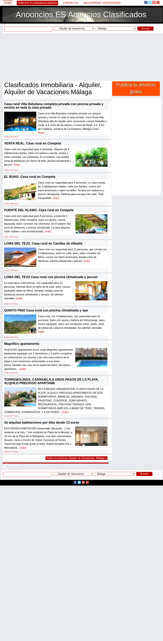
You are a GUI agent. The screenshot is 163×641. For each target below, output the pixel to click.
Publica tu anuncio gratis (37, 2)
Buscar (145, 28)
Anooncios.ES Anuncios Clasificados (81, 14)
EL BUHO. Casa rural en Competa (29, 176)
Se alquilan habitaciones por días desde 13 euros (41, 422)
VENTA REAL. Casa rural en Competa (32, 143)
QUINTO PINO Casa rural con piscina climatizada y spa (46, 310)
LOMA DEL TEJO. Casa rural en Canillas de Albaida (43, 243)
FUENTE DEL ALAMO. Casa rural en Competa (39, 210)
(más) (41, 132)
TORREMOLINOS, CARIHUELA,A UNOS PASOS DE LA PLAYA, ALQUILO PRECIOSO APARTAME (51, 381)
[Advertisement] (81, 56)
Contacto (70, 2)
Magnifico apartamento (21, 343)
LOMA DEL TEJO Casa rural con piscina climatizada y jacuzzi (50, 277)
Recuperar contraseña (102, 2)
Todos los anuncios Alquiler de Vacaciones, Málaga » (76, 458)
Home (8, 2)
